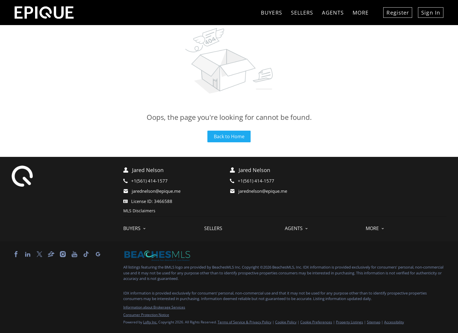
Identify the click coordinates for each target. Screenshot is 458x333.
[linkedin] (27, 254)
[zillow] (51, 254)
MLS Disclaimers (139, 210)
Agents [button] (333, 12)
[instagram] (62, 254)
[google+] (97, 254)
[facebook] (16, 254)
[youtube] (74, 254)
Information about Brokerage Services (154, 307)
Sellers (302, 12)
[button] (163, 228)
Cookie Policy (285, 322)
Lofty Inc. (150, 322)
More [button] (361, 12)
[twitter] (39, 254)
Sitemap (373, 322)
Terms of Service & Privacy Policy (244, 322)
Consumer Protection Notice (146, 314)
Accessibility (394, 322)
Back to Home (229, 136)
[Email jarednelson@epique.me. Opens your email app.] (167, 191)
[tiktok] (86, 254)
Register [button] (397, 12)
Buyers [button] (271, 12)
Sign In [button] (430, 12)
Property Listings (349, 322)
